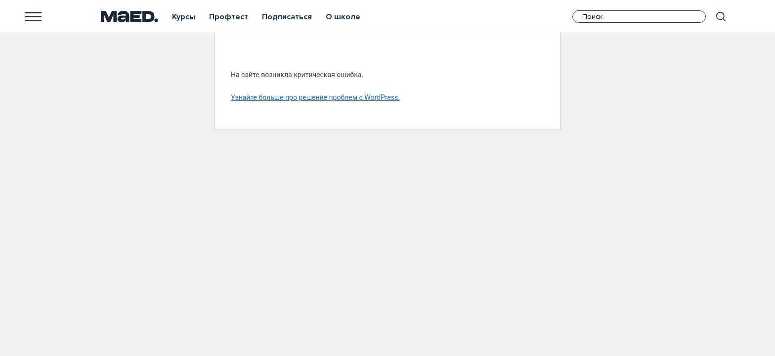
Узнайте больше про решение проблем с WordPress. (315, 97)
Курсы (183, 17)
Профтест (228, 17)
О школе (343, 17)
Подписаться (287, 17)
